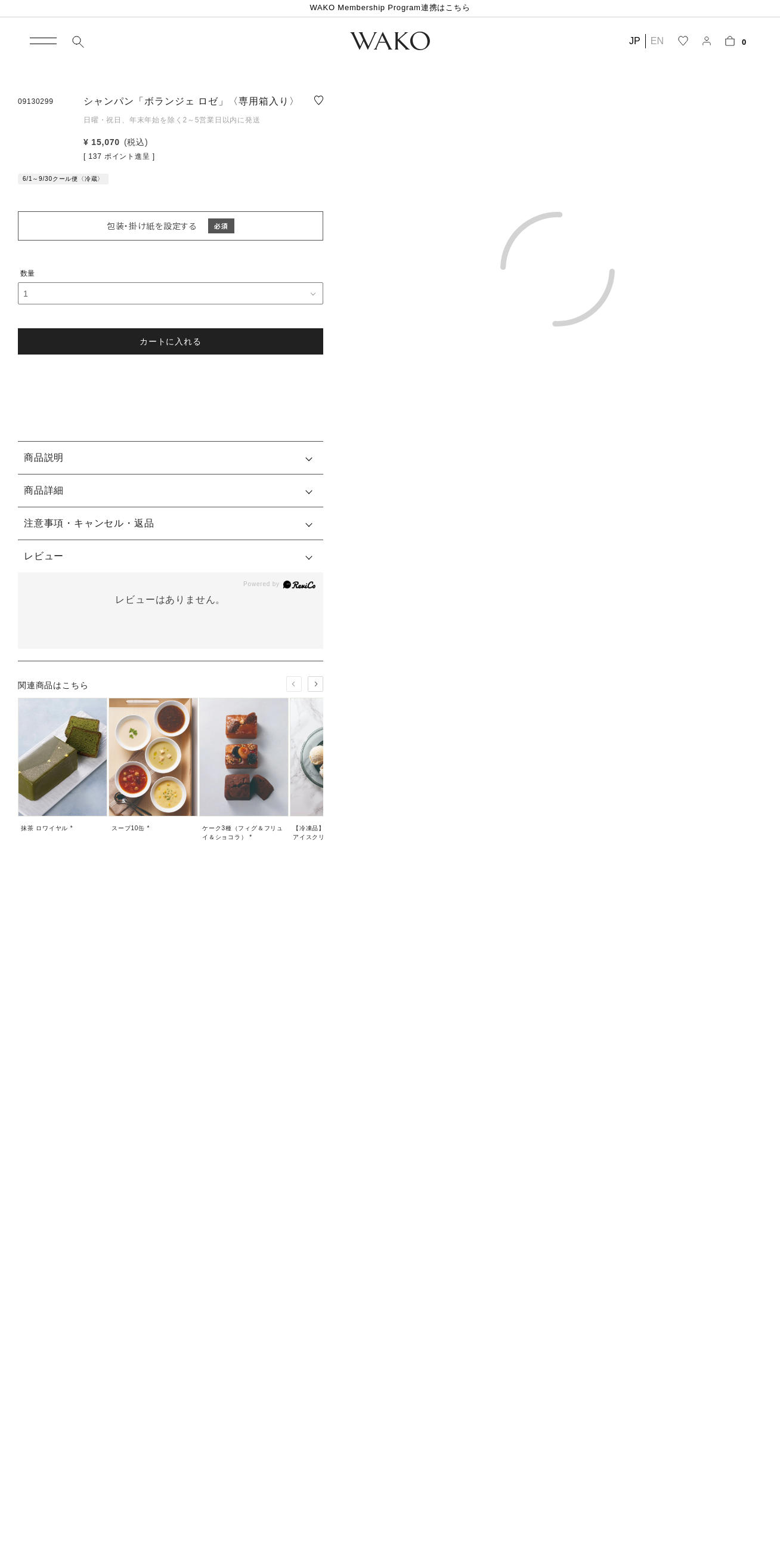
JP (634, 41)
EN (657, 41)
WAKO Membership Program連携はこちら (389, 7)
